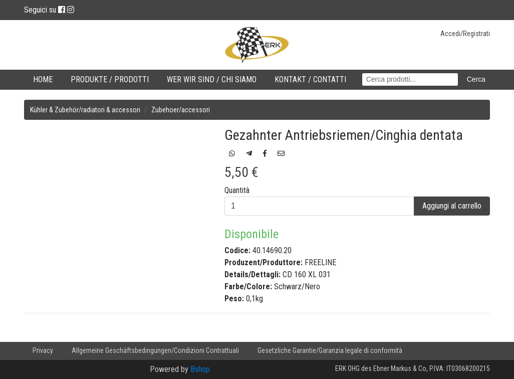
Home (43, 79)
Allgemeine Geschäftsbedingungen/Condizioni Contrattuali (155, 350)
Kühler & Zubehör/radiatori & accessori (85, 110)
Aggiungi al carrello (451, 206)
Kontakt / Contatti (310, 79)
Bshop (200, 369)
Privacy (43, 350)
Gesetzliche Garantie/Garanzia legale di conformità (330, 350)
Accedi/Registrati (465, 34)
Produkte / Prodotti (110, 79)
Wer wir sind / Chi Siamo (211, 79)
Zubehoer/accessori (180, 110)
